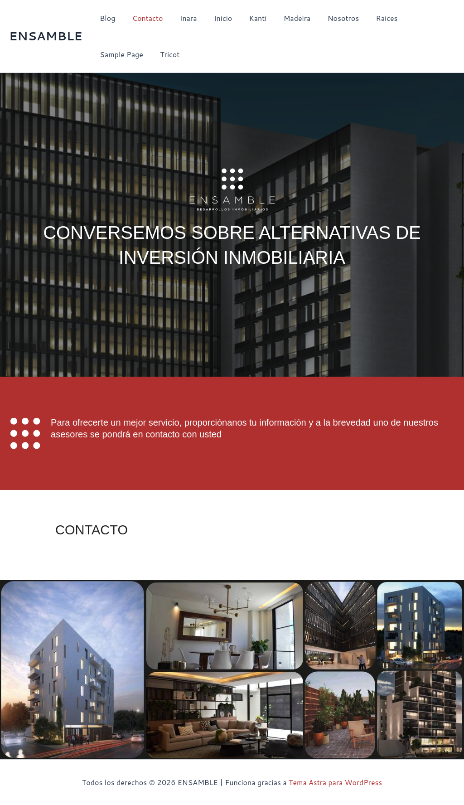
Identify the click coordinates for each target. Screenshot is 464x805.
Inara (182, 18)
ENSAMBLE (45, 36)
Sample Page (416, 18)
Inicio (214, 18)
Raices (369, 18)
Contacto (144, 18)
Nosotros (327, 18)
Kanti (247, 18)
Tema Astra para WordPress (335, 782)
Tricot (108, 54)
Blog (106, 18)
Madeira (283, 18)
